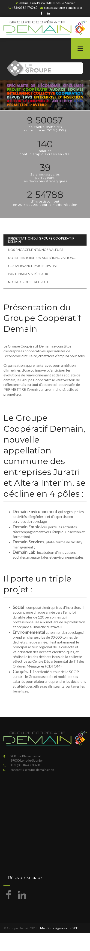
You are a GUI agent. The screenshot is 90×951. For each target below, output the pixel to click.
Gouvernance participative (33, 266)
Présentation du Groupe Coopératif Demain (41, 239)
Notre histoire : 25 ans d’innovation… (41, 258)
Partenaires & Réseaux (28, 274)
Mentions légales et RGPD (59, 928)
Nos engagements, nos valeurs (35, 250)
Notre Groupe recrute (28, 282)
